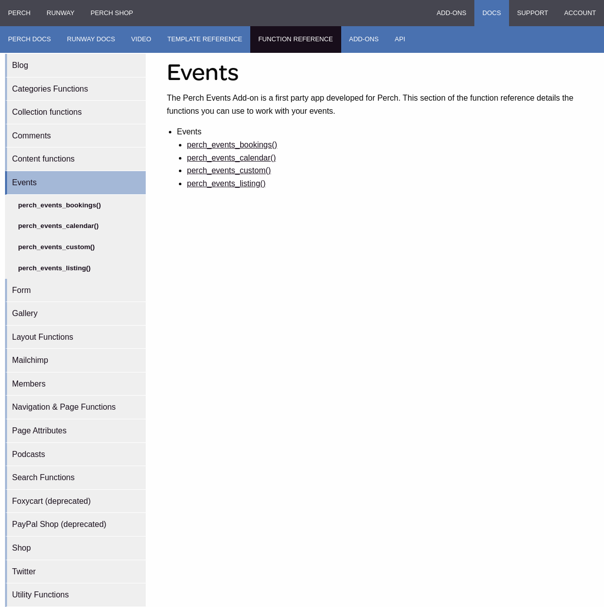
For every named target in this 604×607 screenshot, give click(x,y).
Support (532, 13)
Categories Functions (50, 89)
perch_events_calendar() (58, 226)
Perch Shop (111, 13)
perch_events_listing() (54, 268)
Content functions (43, 159)
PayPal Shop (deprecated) (59, 524)
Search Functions (43, 477)
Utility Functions (40, 594)
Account (580, 13)
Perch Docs (29, 39)
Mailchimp (30, 360)
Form (21, 290)
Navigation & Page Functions (64, 407)
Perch (19, 13)
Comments (31, 135)
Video (141, 39)
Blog (20, 65)
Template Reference (204, 39)
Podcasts (28, 454)
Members (29, 384)
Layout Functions (42, 337)
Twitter (24, 571)
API (400, 39)
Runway (60, 13)
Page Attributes (39, 430)
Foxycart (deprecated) (51, 501)
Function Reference (295, 39)
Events (24, 182)
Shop (21, 548)
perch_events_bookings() (59, 205)
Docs (491, 13)
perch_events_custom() (56, 247)
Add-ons (451, 13)
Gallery (25, 313)
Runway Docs (91, 39)
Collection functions (47, 112)
